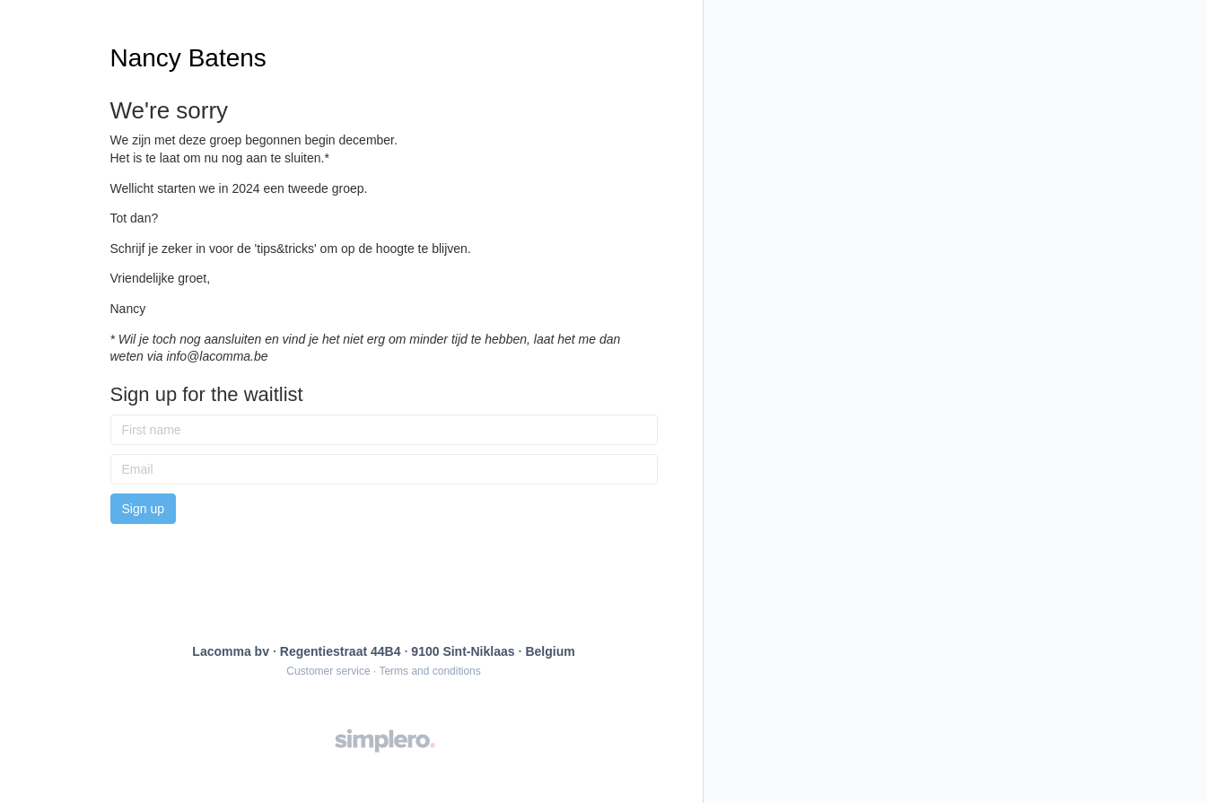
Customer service (328, 671)
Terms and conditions (429, 671)
